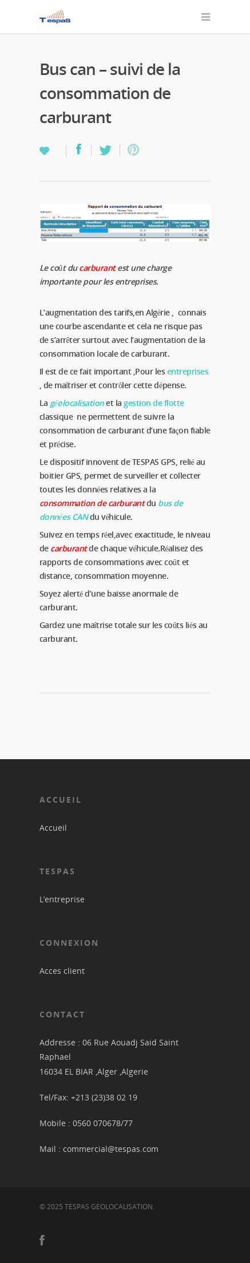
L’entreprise (62, 899)
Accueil (53, 827)
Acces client (62, 970)
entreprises (189, 371)
